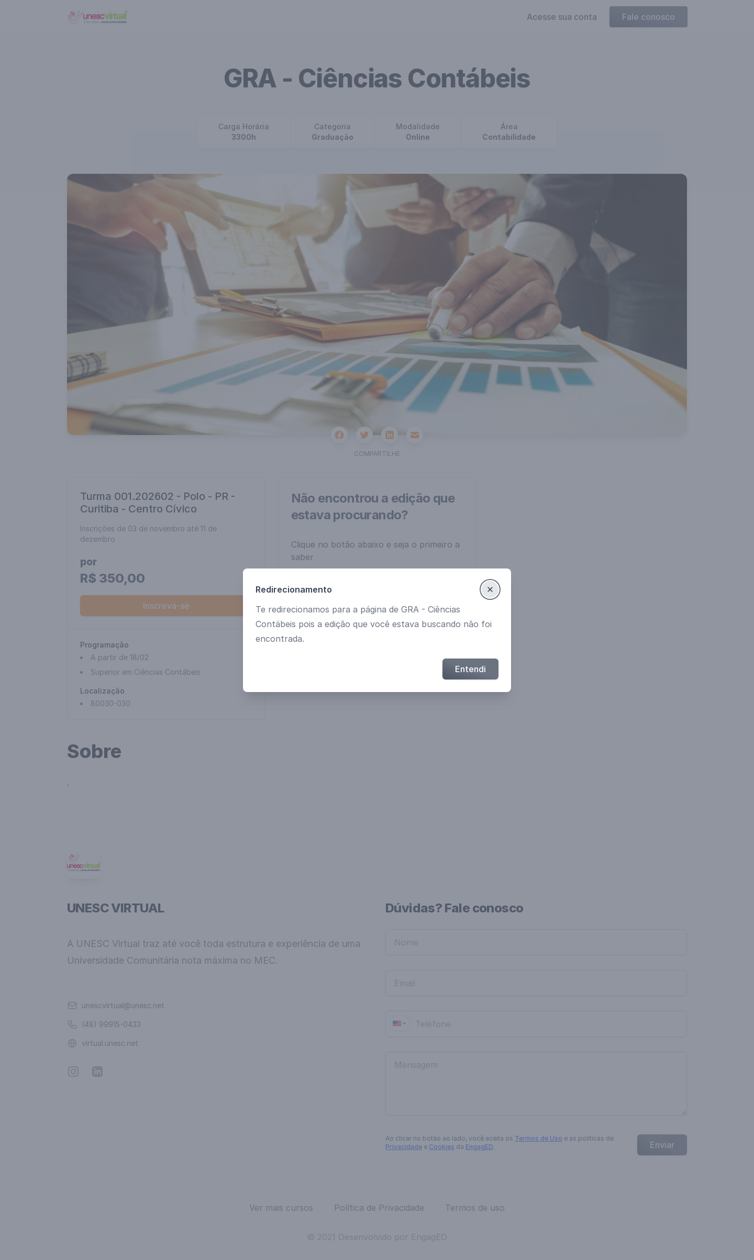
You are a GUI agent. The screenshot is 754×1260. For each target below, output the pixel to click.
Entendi (470, 669)
